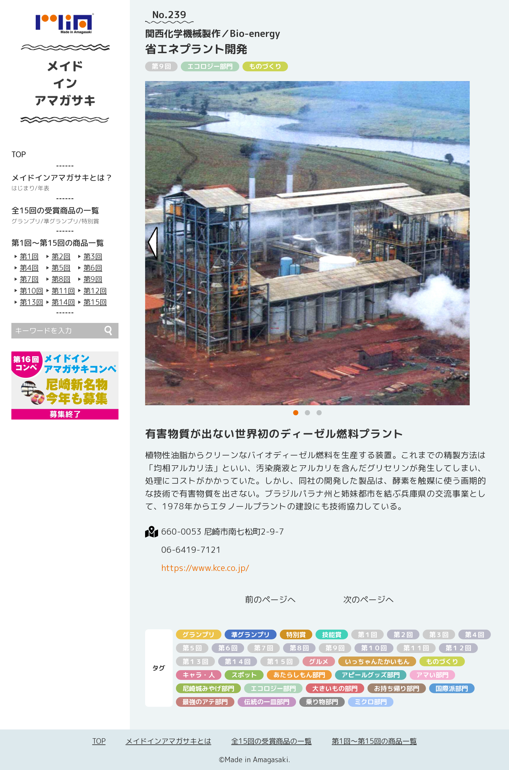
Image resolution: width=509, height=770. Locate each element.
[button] (295, 412)
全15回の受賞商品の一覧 (271, 741)
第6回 (92, 268)
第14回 (63, 302)
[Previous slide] (152, 243)
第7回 (29, 279)
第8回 (61, 279)
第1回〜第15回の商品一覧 (374, 741)
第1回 (29, 256)
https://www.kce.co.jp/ (205, 568)
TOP (99, 741)
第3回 (92, 256)
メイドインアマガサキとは (168, 741)
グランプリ (26, 221)
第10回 (31, 291)
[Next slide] (461, 243)
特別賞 (90, 221)
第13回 (31, 302)
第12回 (95, 291)
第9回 (92, 279)
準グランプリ (61, 221)
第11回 (63, 291)
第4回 (29, 268)
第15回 (95, 302)
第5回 (61, 268)
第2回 (61, 256)
